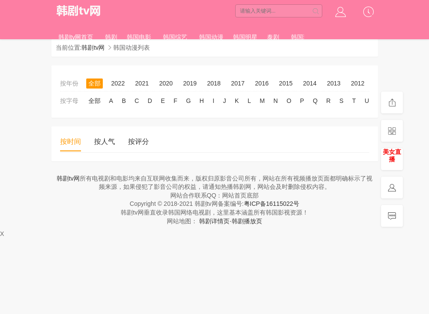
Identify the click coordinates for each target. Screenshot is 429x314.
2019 (189, 83)
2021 (142, 83)
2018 (213, 83)
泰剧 (273, 37)
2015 (286, 83)
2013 (334, 83)
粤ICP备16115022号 (272, 203)
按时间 (70, 141)
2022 (118, 83)
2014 (310, 83)
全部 (94, 83)
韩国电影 (139, 37)
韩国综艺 (175, 37)
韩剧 (111, 37)
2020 (165, 83)
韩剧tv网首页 (76, 37)
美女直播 (392, 155)
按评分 (138, 141)
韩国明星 (245, 37)
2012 (358, 83)
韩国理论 (303, 37)
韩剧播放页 (247, 221)
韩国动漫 (211, 37)
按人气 (104, 141)
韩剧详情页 (214, 221)
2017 (238, 83)
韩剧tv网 (79, 10)
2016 (262, 83)
